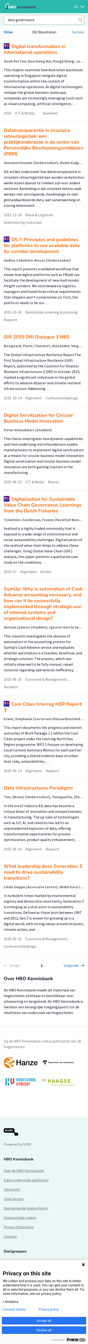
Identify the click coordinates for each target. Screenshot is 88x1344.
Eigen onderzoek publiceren (26, 1180)
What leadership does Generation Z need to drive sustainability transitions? (43, 872)
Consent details (14, 1309)
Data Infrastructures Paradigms (38, 788)
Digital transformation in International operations (34, 49)
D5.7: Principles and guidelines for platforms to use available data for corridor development (42, 245)
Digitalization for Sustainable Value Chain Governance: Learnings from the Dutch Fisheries (42, 505)
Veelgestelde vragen (20, 1217)
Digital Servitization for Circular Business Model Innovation (38, 418)
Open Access (14, 1198)
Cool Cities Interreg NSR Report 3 (43, 707)
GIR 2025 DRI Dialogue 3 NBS (37, 337)
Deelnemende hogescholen (26, 1208)
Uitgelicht (12, 1189)
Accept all (44, 1321)
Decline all (44, 1330)
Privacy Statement (19, 1227)
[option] (44, 1074)
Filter (8, 32)
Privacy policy (49, 1309)
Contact (10, 1236)
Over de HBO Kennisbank (24, 1170)
